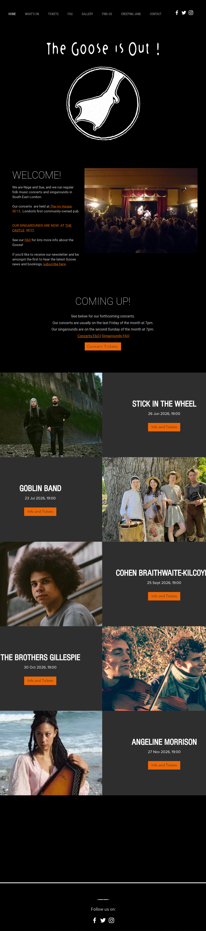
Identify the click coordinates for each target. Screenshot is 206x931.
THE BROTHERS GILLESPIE (40, 657)
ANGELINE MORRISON (164, 742)
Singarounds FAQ (115, 336)
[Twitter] (184, 13)
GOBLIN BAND (40, 488)
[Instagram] (191, 13)
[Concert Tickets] (103, 346)
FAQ (28, 240)
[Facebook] (177, 13)
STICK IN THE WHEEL (164, 404)
